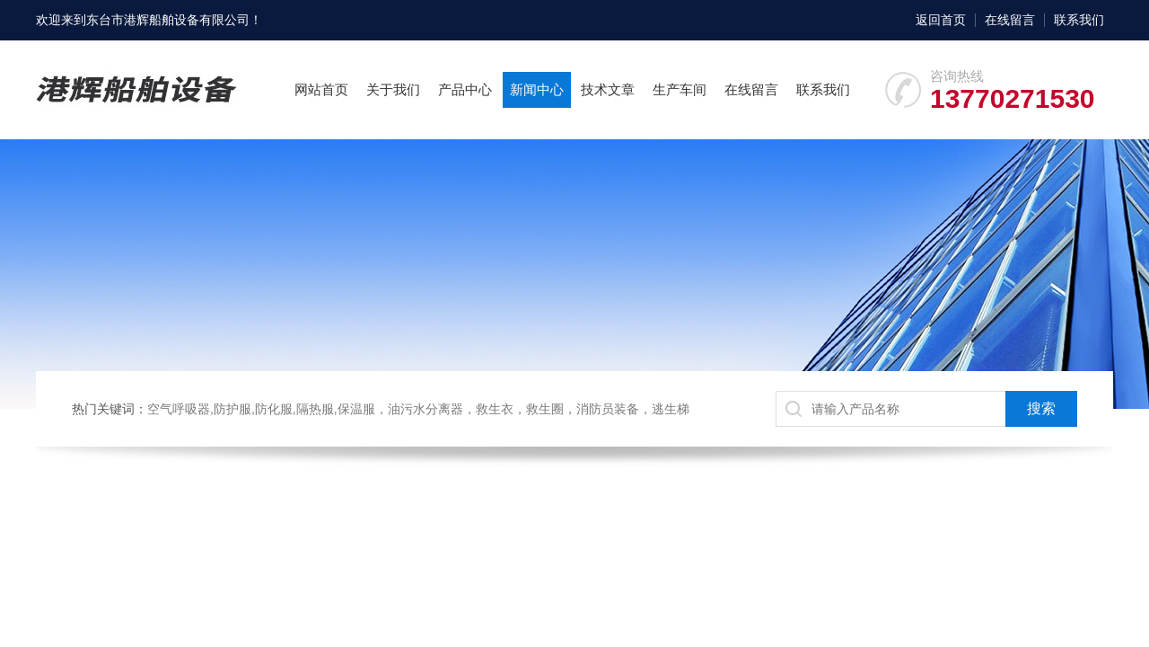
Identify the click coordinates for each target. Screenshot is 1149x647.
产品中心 (465, 89)
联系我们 (1079, 20)
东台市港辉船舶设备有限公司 (168, 20)
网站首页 (321, 89)
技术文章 (608, 89)
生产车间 (679, 89)
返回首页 (941, 20)
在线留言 (1010, 20)
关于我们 (393, 89)
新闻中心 (537, 89)
